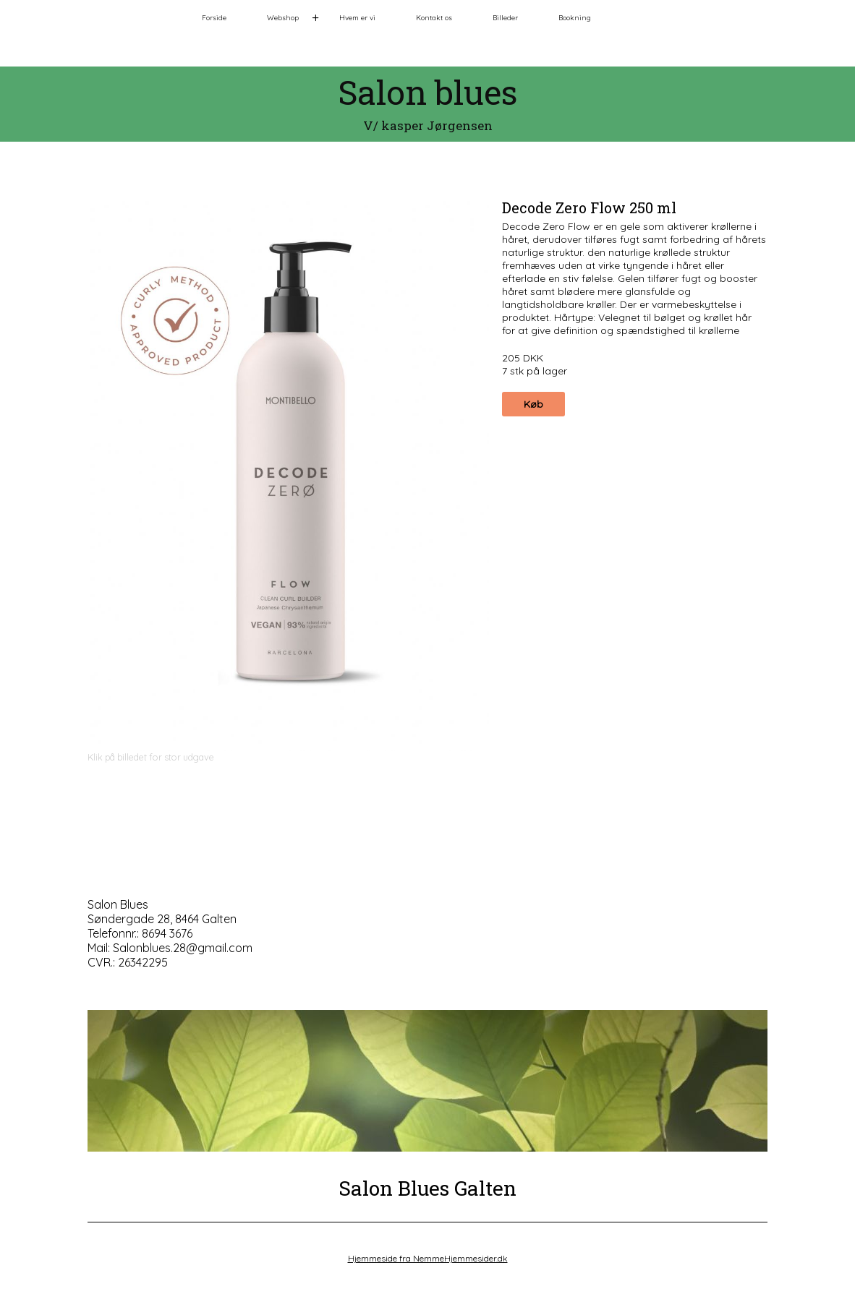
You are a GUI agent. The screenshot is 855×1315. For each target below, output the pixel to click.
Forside (214, 17)
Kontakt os (434, 17)
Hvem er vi (357, 17)
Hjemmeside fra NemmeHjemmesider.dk (428, 1258)
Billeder (505, 17)
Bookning (574, 17)
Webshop (283, 17)
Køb (533, 404)
